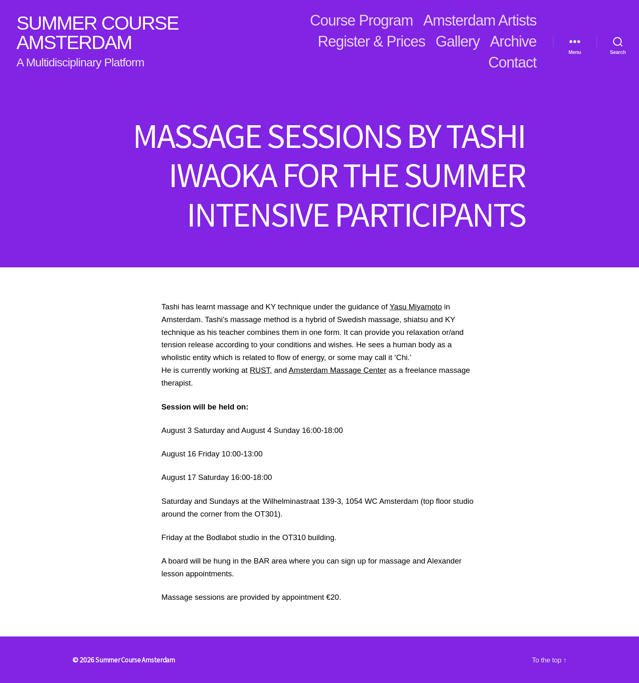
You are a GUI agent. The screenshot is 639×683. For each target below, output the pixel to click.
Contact (512, 62)
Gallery (458, 41)
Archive (513, 41)
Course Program (361, 20)
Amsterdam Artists (479, 20)
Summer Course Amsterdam (103, 33)
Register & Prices (371, 41)
